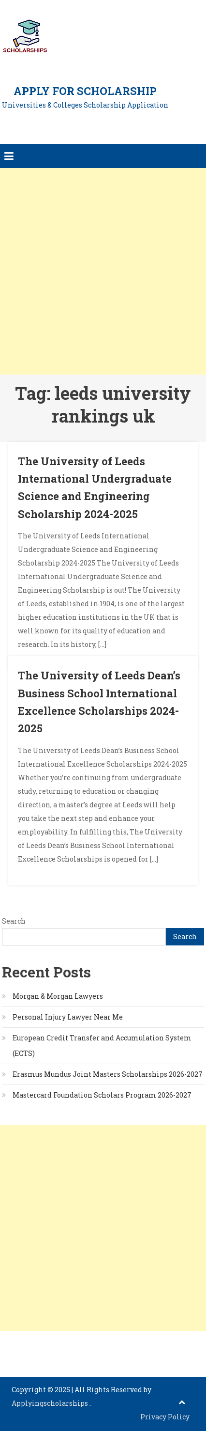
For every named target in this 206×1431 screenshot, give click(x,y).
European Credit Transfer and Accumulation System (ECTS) (102, 1045)
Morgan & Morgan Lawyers (58, 996)
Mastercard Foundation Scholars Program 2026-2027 (102, 1095)
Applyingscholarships (50, 1403)
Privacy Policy (165, 1416)
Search (14, 921)
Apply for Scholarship (85, 91)
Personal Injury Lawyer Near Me (68, 1017)
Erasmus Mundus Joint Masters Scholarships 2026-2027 (108, 1074)
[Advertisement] (103, 271)
